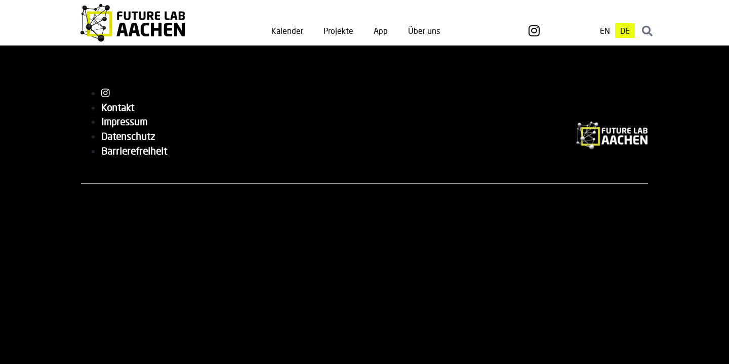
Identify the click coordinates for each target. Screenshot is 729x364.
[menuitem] (605, 30)
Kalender (287, 30)
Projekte (338, 30)
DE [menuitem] (625, 30)
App (381, 30)
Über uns (424, 30)
